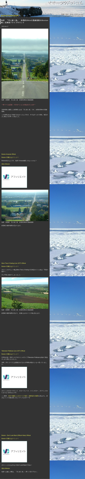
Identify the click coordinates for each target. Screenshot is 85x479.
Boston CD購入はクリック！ (10, 157)
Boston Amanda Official (9, 154)
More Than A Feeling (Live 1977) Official (14, 263)
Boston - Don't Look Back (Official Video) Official (16, 435)
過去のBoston (6, 164)
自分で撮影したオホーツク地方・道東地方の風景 (23, 396)
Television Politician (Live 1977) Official (13, 351)
